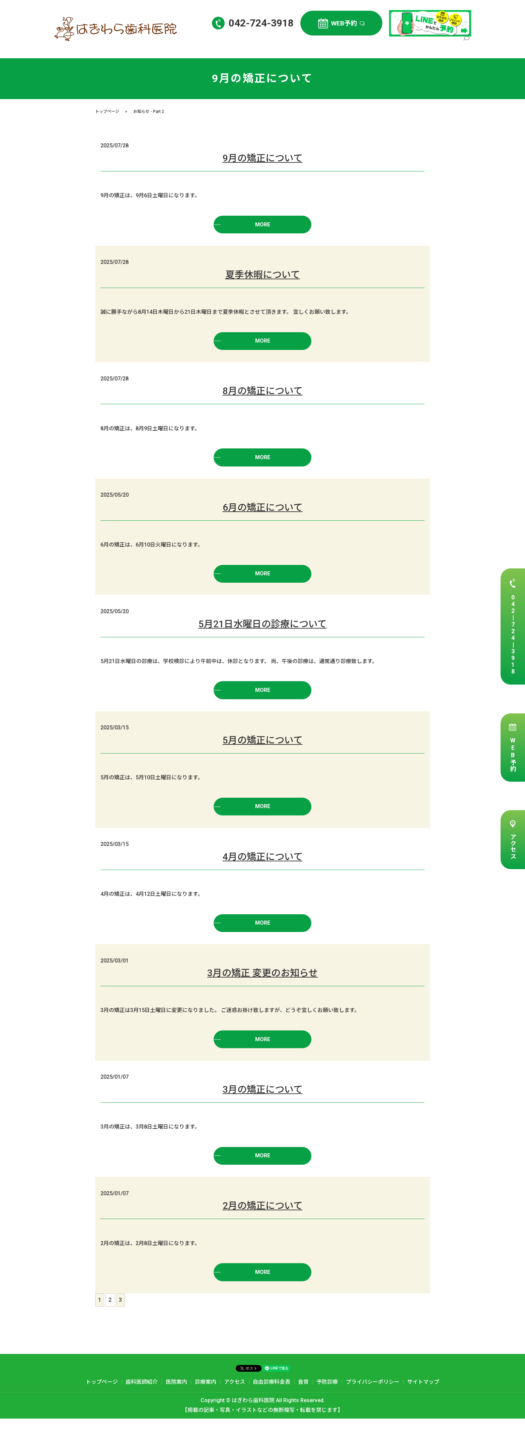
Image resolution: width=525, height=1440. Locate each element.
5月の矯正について (263, 751)
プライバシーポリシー (372, 1403)
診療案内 (377, 46)
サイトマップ (423, 1403)
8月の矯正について (263, 395)
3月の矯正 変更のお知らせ (262, 988)
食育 (303, 1403)
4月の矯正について (263, 869)
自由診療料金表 (438, 46)
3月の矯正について (263, 1106)
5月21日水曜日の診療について (263, 632)
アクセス (512, 846)
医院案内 (350, 46)
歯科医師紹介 (318, 46)
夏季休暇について (262, 276)
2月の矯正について (263, 1225)
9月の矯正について (263, 158)
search (466, 46)
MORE (262, 225)
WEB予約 (512, 754)
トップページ (281, 46)
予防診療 (327, 1403)
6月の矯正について (263, 513)
